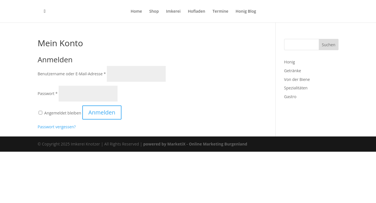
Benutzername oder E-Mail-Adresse (71, 73)
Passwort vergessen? (56, 126)
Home (136, 11)
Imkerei (173, 11)
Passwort (47, 93)
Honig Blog (246, 11)
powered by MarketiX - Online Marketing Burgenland (195, 144)
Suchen (328, 44)
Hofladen (196, 11)
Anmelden (102, 112)
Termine (220, 11)
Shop (154, 11)
